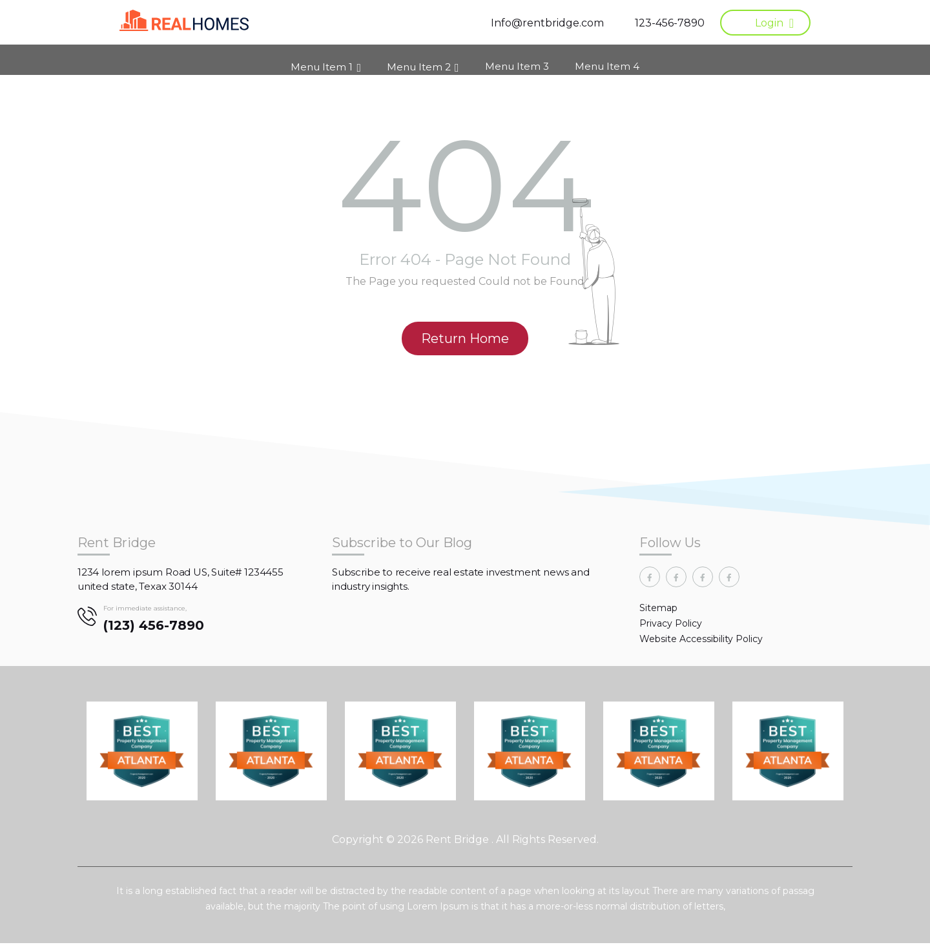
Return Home (465, 342)
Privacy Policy (670, 627)
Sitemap (658, 612)
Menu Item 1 (322, 62)
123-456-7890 (670, 23)
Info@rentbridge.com (547, 23)
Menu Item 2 (419, 62)
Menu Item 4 (607, 61)
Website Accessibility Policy (701, 643)
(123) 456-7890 (153, 629)
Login (769, 23)
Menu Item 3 (517, 61)
